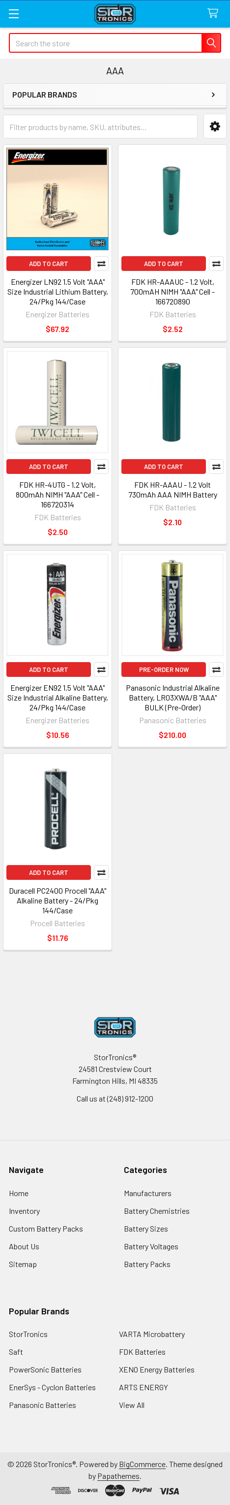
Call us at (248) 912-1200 (115, 1098)
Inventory (24, 1210)
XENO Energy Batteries (157, 1369)
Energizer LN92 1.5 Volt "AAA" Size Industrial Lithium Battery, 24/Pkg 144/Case (57, 291)
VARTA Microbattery (152, 1333)
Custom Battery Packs (46, 1228)
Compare (101, 263)
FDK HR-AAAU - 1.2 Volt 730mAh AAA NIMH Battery (172, 489)
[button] (215, 126)
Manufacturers (148, 1193)
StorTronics (28, 1333)
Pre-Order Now (164, 669)
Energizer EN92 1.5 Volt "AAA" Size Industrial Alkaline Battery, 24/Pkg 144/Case (57, 697)
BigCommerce (142, 1464)
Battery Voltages (151, 1246)
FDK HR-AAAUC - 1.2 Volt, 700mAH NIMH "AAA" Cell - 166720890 (172, 291)
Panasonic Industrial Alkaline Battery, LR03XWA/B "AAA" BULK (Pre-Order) (173, 697)
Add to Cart (48, 264)
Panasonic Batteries (42, 1404)
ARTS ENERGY (143, 1387)
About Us (24, 1246)
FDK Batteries (142, 1351)
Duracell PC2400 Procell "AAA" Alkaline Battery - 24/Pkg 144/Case (57, 900)
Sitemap (23, 1264)
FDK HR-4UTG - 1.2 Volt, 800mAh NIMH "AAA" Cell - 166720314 (57, 494)
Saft (16, 1351)
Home (19, 1193)
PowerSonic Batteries (45, 1369)
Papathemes (118, 1475)
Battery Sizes (146, 1228)
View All (131, 1404)
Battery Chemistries (157, 1210)
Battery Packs (147, 1264)
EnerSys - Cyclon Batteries (52, 1387)
